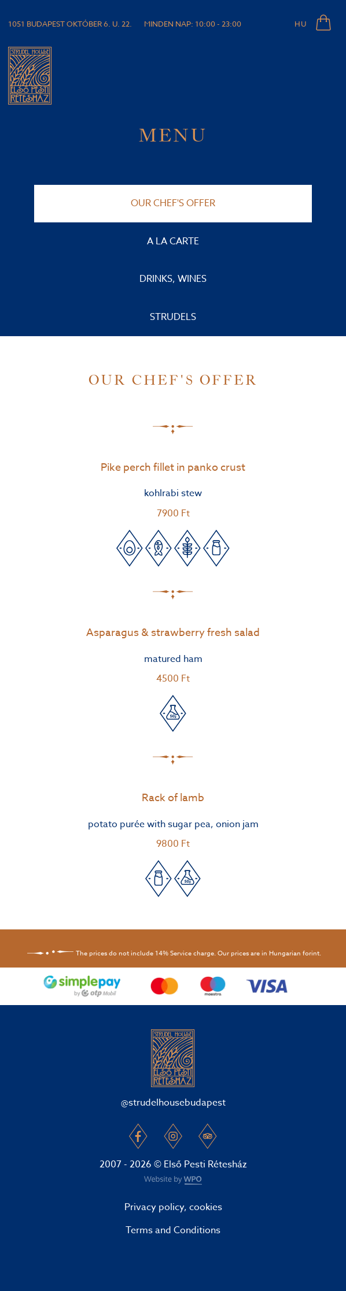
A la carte (173, 241)
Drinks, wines (173, 279)
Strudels (173, 317)
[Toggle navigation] (322, 76)
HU (301, 23)
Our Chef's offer (173, 203)
